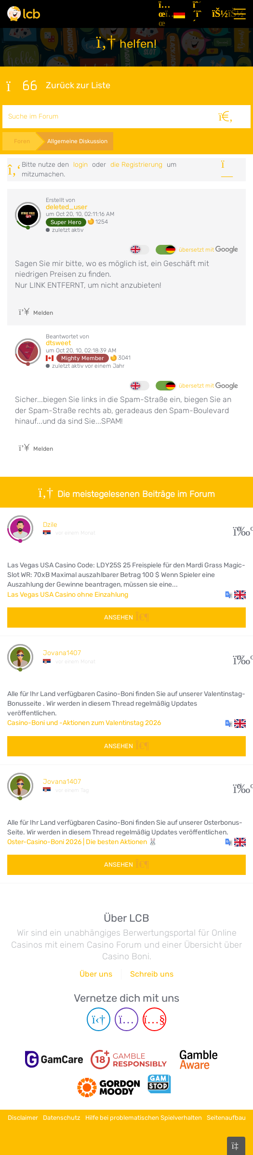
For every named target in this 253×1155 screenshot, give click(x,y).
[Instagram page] (126, 1019)
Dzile (50, 525)
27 (240, 528)
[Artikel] (162, 14)
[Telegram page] (98, 1019)
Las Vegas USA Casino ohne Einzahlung (67, 595)
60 (240, 785)
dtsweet (58, 343)
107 (240, 657)
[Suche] (226, 116)
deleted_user (66, 207)
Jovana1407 (62, 653)
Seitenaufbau (226, 1117)
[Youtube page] (154, 1019)
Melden (36, 312)
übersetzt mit (208, 250)
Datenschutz (61, 1117)
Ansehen (126, 617)
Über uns (96, 974)
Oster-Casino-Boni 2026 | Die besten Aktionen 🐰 (82, 842)
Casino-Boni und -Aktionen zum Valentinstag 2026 (84, 723)
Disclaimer (23, 1117)
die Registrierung (136, 165)
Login (80, 165)
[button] (235, 595)
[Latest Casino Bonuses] (23, 13)
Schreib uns (151, 974)
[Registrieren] (198, 14)
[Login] (218, 14)
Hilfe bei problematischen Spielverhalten (143, 1117)
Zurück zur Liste (58, 85)
